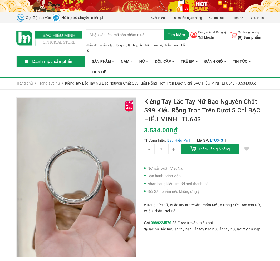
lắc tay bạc (182, 229)
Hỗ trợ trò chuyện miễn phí (78, 18)
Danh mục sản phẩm (53, 61)
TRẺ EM (189, 61)
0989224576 (161, 223)
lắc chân (145, 45)
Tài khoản (206, 38)
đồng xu (120, 45)
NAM (127, 61)
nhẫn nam (171, 45)
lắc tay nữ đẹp (248, 229)
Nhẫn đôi (92, 45)
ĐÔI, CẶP (164, 61)
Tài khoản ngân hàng (187, 18)
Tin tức (242, 61)
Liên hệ (238, 18)
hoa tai (157, 45)
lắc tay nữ (227, 229)
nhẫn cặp (106, 45)
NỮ (143, 61)
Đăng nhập (205, 32)
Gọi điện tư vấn (33, 18)
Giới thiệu (158, 18)
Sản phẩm (103, 61)
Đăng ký (221, 32)
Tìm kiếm (176, 35)
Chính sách (217, 18)
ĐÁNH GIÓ (215, 61)
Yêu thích (257, 18)
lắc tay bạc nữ (205, 229)
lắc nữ (154, 229)
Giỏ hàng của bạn (249, 32)
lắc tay (132, 45)
